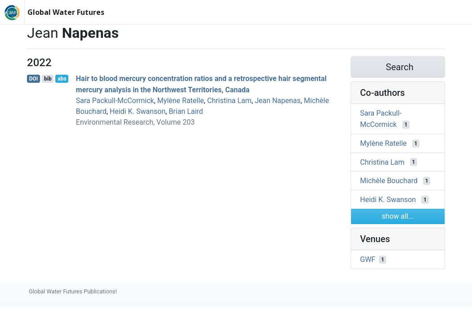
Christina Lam (229, 100)
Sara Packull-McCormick (115, 100)
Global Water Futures (65, 12)
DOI (33, 79)
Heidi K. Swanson (137, 111)
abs (62, 79)
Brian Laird (186, 111)
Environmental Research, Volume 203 (135, 122)
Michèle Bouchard (389, 180)
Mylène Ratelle (180, 100)
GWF (367, 259)
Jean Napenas (278, 100)
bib (48, 79)
